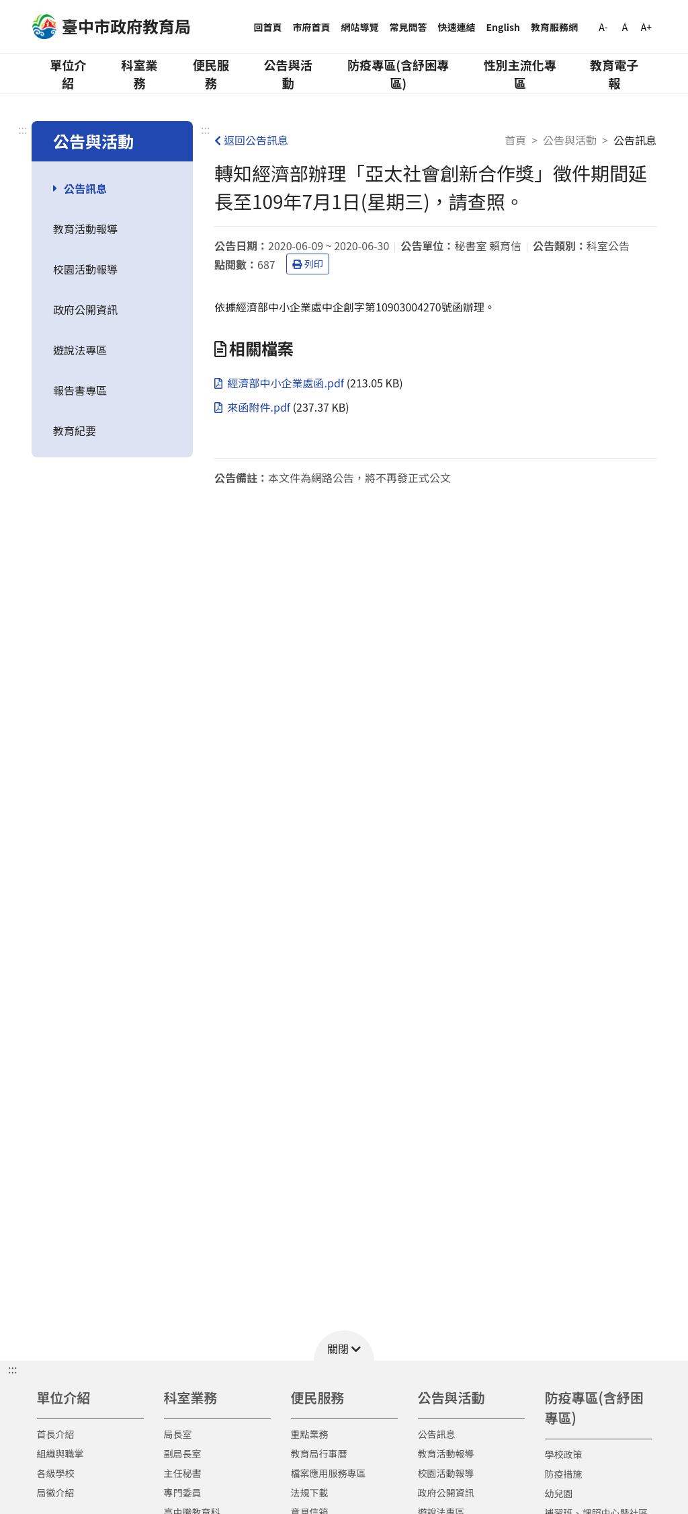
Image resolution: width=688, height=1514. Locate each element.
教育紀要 (74, 430)
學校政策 (564, 1454)
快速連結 (457, 27)
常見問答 (408, 27)
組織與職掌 (60, 1453)
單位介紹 (68, 73)
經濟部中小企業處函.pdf (280, 383)
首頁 (515, 140)
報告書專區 (80, 390)
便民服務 (211, 73)
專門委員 (183, 1492)
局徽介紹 (56, 1492)
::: (22, 129)
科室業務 (139, 73)
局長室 (178, 1434)
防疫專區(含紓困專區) (398, 73)
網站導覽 (360, 27)
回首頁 (268, 27)
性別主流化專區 (520, 73)
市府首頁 (312, 27)
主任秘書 (183, 1473)
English (503, 27)
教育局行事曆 (319, 1453)
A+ (646, 27)
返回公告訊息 (251, 140)
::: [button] (12, 1369)
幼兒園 (559, 1493)
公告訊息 (85, 188)
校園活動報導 (85, 269)
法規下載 (310, 1492)
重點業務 (310, 1434)
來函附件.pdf (253, 407)
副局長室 (183, 1453)
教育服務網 (554, 27)
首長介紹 (56, 1434)
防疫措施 (564, 1473)
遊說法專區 (80, 350)
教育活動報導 (85, 229)
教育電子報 (614, 73)
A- (603, 27)
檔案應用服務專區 (328, 1473)
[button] (344, 1345)
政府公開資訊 (85, 309)
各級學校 (56, 1473)
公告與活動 (288, 73)
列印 (307, 263)
